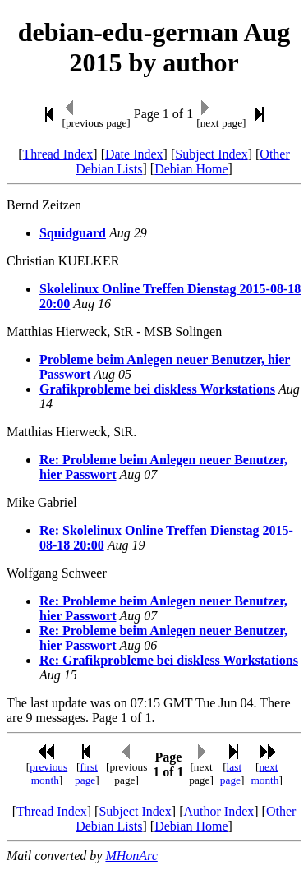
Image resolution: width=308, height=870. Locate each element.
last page (230, 773)
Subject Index (211, 154)
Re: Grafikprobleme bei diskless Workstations (168, 660)
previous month (48, 773)
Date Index (134, 154)
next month (264, 773)
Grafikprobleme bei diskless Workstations (157, 389)
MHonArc (131, 856)
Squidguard (72, 233)
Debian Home (191, 169)
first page (86, 773)
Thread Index (58, 154)
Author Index (218, 811)
